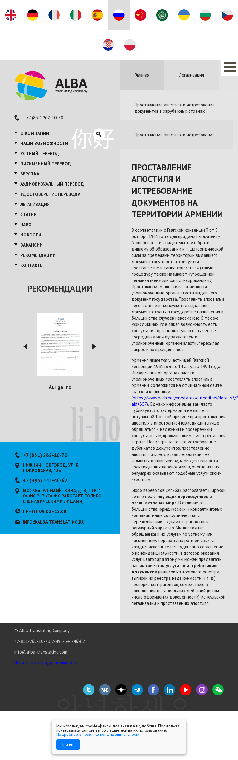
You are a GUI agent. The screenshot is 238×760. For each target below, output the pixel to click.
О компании (34, 133)
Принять (68, 744)
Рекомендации (38, 255)
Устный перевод (39, 153)
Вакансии (31, 245)
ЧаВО (26, 225)
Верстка (29, 174)
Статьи (28, 214)
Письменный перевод (45, 164)
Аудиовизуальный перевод (52, 184)
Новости (30, 235)
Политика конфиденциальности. (46, 663)
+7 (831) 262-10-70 (44, 117)
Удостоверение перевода (50, 194)
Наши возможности (44, 143)
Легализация (35, 204)
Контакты (32, 265)
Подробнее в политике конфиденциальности (97, 734)
